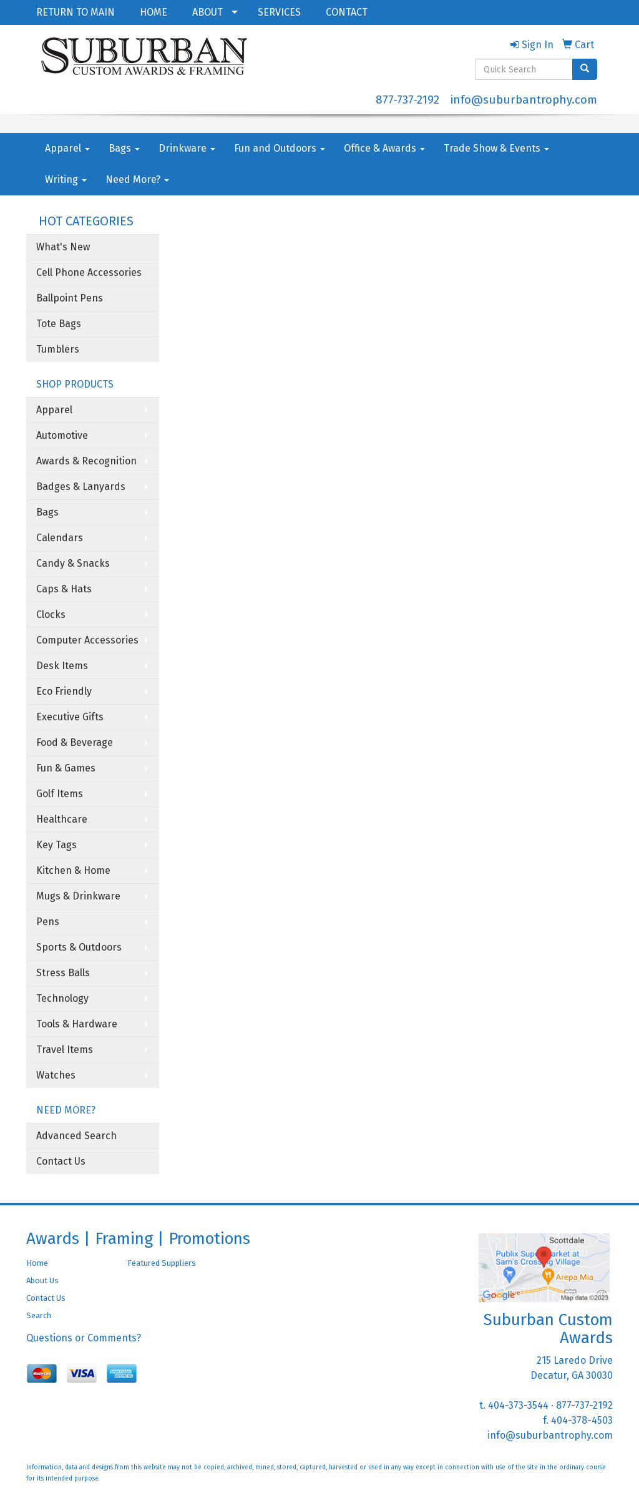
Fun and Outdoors (279, 148)
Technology (62, 998)
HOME (153, 12)
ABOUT (207, 12)
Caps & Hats (64, 589)
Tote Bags (58, 324)
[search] (584, 69)
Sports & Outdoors (79, 947)
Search (38, 1315)
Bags (124, 148)
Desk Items (62, 666)
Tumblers (57, 349)
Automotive (62, 435)
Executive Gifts (70, 717)
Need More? (137, 179)
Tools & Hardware (76, 1024)
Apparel (67, 148)
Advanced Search (76, 1136)
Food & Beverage (74, 742)
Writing (66, 179)
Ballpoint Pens (69, 298)
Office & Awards (384, 148)
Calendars (59, 538)
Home (37, 1263)
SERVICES (279, 12)
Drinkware (187, 148)
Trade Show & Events (496, 148)
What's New (63, 247)
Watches (56, 1075)
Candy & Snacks (73, 563)
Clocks (51, 614)
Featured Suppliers (161, 1263)
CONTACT (347, 12)
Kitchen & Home (73, 870)
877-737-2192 (407, 100)
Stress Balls (63, 973)
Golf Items (59, 794)
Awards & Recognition (86, 461)
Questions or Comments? (83, 1338)
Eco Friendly (64, 691)
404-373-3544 (518, 1405)
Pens (47, 922)
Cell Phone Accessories (89, 272)
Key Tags (56, 845)
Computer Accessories (87, 640)
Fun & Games (65, 768)
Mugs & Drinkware (78, 896)
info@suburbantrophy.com (524, 100)
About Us (42, 1280)
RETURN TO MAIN (75, 12)
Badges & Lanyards (80, 486)
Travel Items (64, 1049)
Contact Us (60, 1161)
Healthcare (61, 819)
